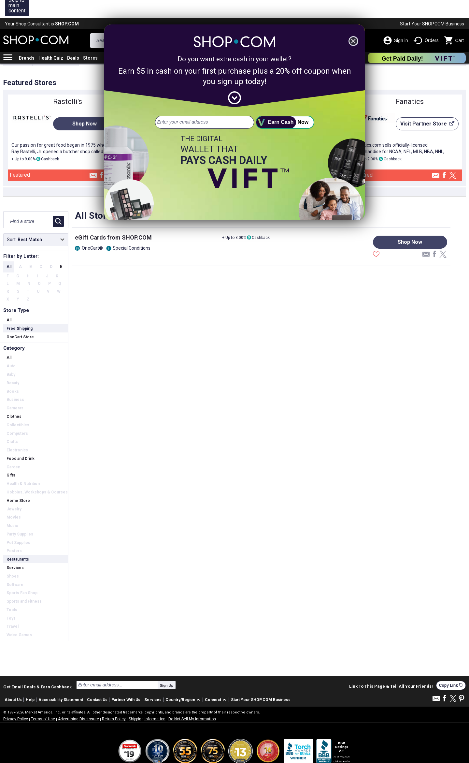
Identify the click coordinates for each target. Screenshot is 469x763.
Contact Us (97, 682)
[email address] (204, 104)
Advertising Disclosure (78, 701)
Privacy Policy (15, 701)
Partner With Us (125, 682)
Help (30, 682)
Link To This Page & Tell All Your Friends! (391, 668)
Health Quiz (50, 40)
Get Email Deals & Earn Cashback (37, 669)
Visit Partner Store (425, 107)
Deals (73, 40)
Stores (90, 40)
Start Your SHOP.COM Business (432, 6)
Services (153, 682)
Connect (213, 682)
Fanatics (410, 84)
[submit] (285, 104)
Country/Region (180, 682)
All (9, 248)
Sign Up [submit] (167, 667)
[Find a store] (28, 203)
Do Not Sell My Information (192, 701)
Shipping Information (147, 701)
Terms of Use (43, 701)
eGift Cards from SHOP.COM (113, 219)
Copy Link (451, 667)
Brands (27, 40)
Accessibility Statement (60, 682)
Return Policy (114, 701)
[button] (184, 682)
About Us (13, 682)
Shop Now (84, 106)
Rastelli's (67, 84)
